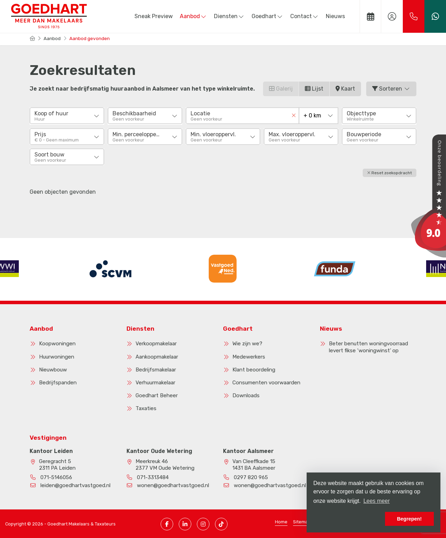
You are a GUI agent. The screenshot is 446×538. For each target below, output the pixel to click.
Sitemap (301, 521)
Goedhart (267, 16)
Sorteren (391, 88)
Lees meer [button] (376, 501)
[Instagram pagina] (203, 523)
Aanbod (193, 16)
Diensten (229, 16)
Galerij (281, 88)
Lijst (314, 88)
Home (281, 521)
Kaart (345, 88)
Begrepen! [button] (409, 519)
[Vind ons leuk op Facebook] (167, 523)
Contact (304, 16)
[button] (389, 172)
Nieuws (335, 16)
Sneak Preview (153, 16)
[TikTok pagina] (221, 523)
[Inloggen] (392, 16)
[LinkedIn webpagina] (185, 523)
